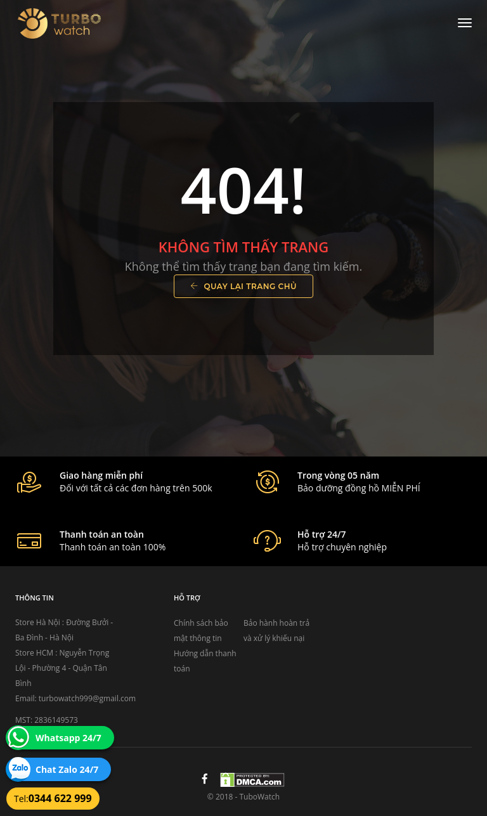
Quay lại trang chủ (243, 286)
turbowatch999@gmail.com (87, 698)
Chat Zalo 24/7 (67, 769)
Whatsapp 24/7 (68, 737)
